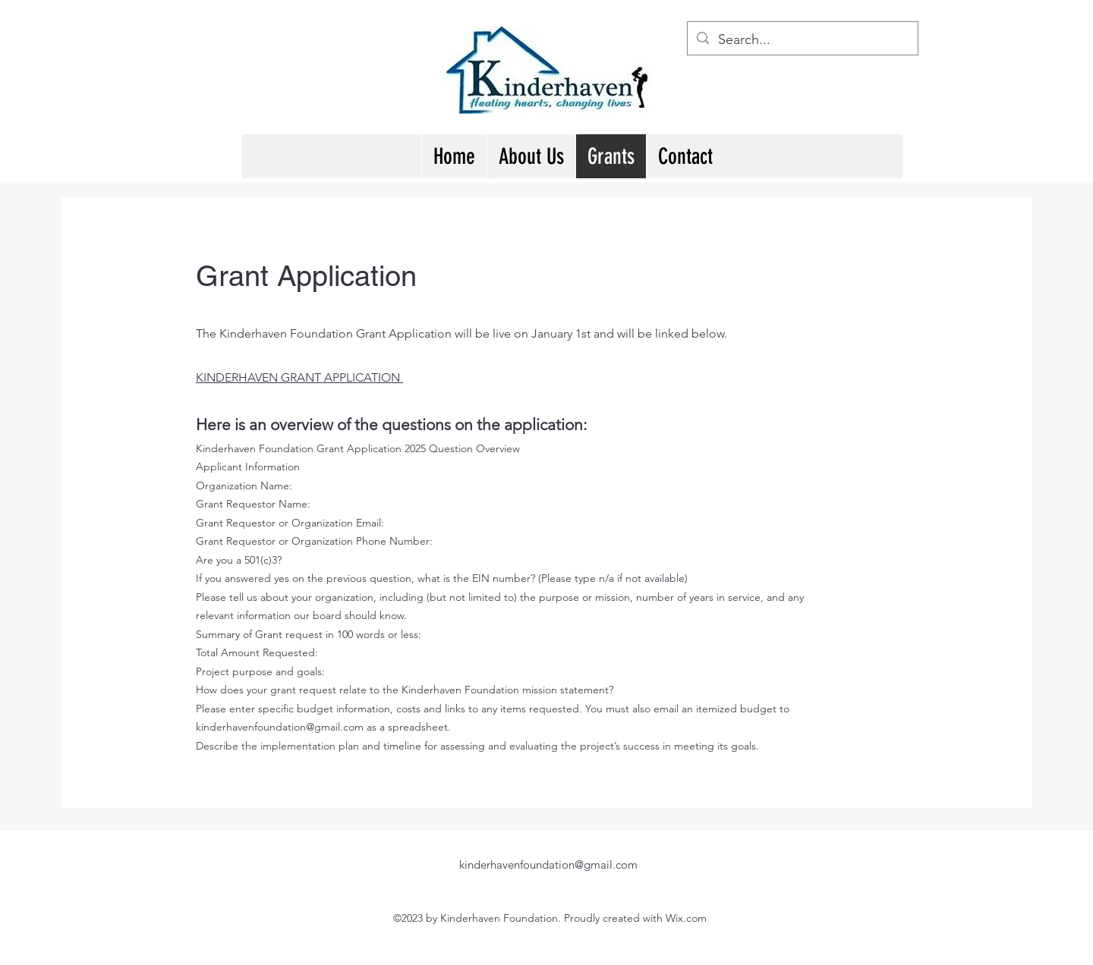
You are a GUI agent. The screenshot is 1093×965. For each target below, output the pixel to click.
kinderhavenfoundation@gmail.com (280, 727)
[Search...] (802, 40)
